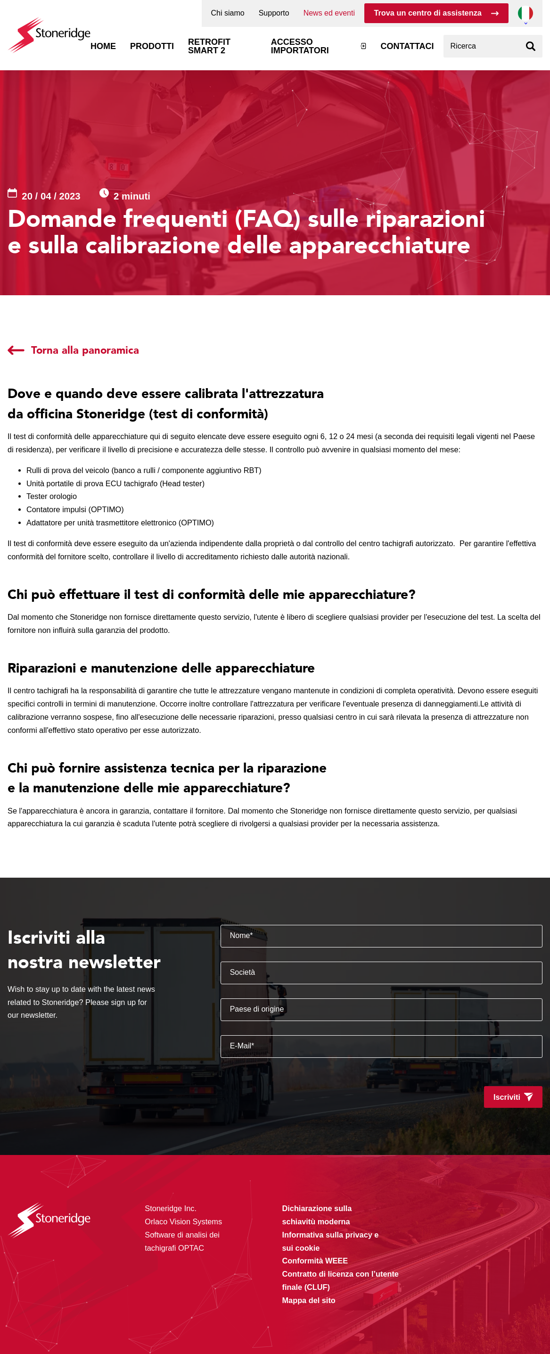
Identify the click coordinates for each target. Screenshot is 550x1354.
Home (103, 46)
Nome (241, 935)
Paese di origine (257, 1009)
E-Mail (242, 1046)
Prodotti (152, 46)
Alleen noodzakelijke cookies (434, 1319)
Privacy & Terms (215, 1327)
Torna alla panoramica (85, 350)
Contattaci (407, 46)
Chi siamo (228, 13)
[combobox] (492, 46)
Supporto (274, 13)
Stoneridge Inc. (171, 1208)
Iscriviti (506, 1097)
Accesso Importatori (300, 46)
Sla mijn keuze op (434, 1299)
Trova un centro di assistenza (427, 12)
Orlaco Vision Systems (183, 1221)
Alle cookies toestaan (434, 1279)
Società (242, 972)
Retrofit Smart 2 (209, 46)
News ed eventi (329, 13)
